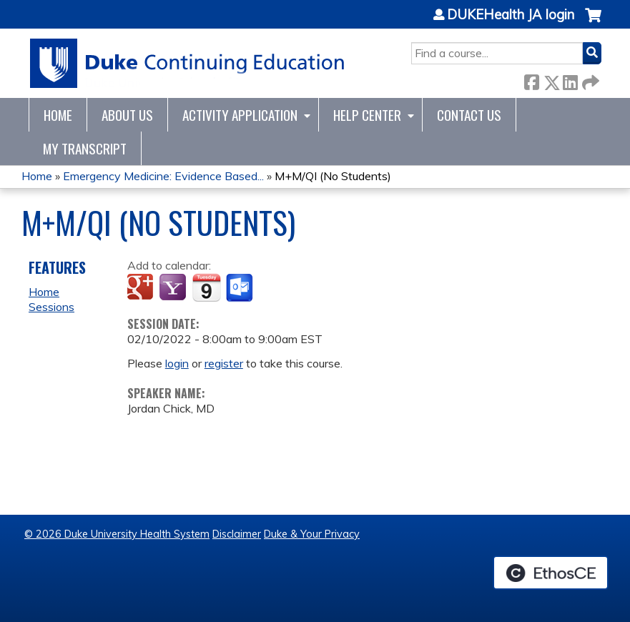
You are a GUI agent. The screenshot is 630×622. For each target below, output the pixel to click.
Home (58, 114)
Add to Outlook (240, 288)
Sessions (51, 307)
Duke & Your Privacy (312, 534)
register (224, 363)
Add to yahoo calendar (174, 288)
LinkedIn (570, 79)
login (177, 363)
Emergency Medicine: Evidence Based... (163, 176)
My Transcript (85, 148)
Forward (589, 79)
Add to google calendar (142, 288)
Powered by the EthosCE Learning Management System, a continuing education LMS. (551, 573)
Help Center (367, 114)
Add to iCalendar (206, 287)
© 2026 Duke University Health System (117, 534)
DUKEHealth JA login (510, 15)
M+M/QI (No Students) (333, 176)
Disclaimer (236, 534)
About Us (127, 114)
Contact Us (469, 114)
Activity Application (239, 114)
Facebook (531, 79)
